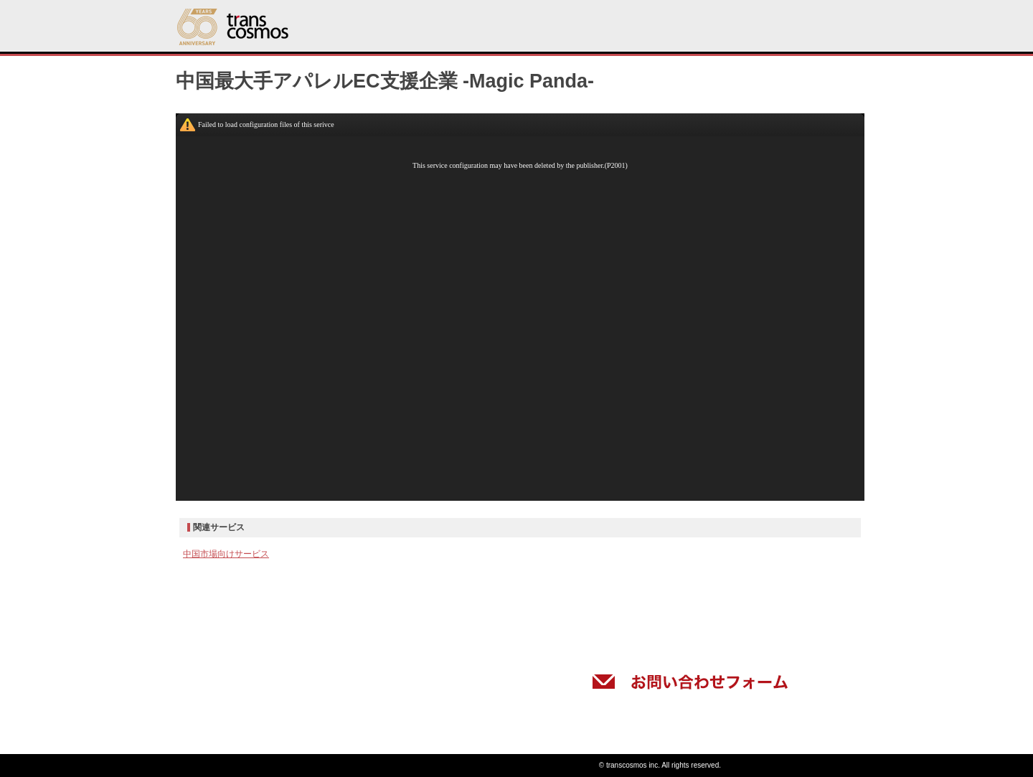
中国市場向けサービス (226, 554)
